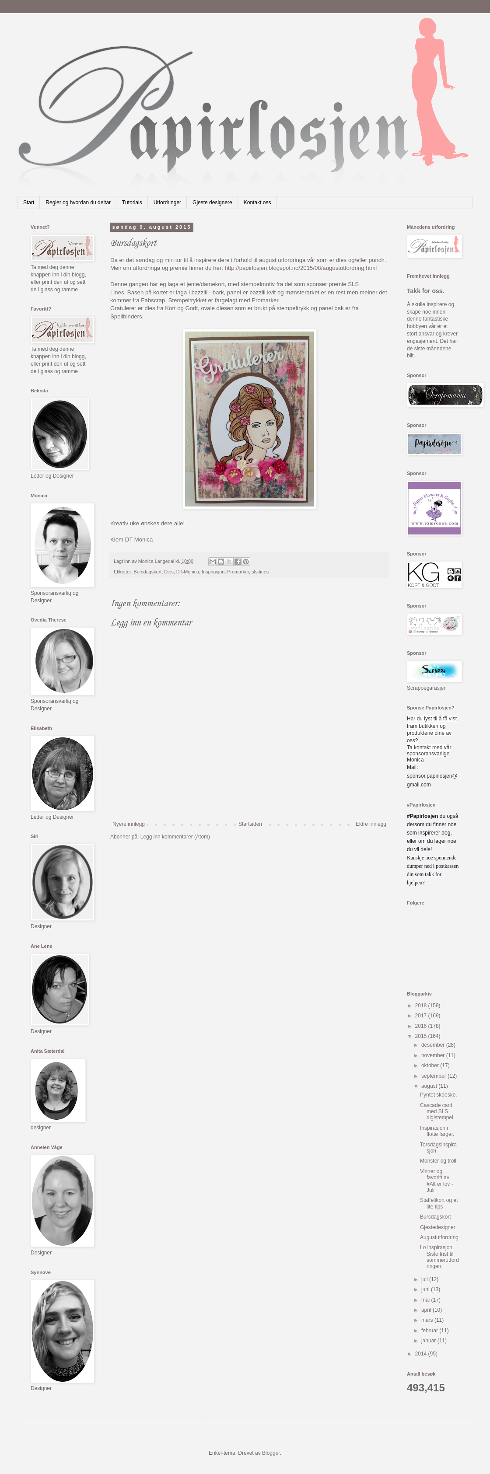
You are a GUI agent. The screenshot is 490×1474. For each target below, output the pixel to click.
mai (426, 1300)
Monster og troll (438, 1161)
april (427, 1310)
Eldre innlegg (371, 824)
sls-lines (260, 571)
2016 (421, 1026)
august (429, 1086)
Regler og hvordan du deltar (78, 202)
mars (427, 1320)
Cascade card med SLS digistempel (436, 1111)
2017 (421, 1016)
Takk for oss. (425, 290)
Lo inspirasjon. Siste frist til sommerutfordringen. (439, 1256)
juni (426, 1289)
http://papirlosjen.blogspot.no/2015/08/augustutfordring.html (301, 268)
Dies (169, 571)
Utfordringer (167, 202)
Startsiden (250, 824)
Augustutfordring (439, 1237)
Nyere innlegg (128, 824)
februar (430, 1330)
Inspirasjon (213, 571)
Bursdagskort (148, 571)
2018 (421, 1005)
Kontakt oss (257, 202)
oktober (430, 1065)
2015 (421, 1036)
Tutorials (132, 202)
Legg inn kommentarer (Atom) (175, 837)
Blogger (271, 1453)
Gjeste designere (212, 202)
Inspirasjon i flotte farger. (437, 1131)
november (433, 1055)
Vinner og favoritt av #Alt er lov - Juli (436, 1180)
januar (429, 1341)
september (434, 1076)
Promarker (238, 571)
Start (28, 202)
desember (433, 1045)
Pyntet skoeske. (438, 1095)
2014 (421, 1354)
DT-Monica (187, 571)
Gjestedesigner (437, 1227)
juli (425, 1279)
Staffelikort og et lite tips (439, 1203)
